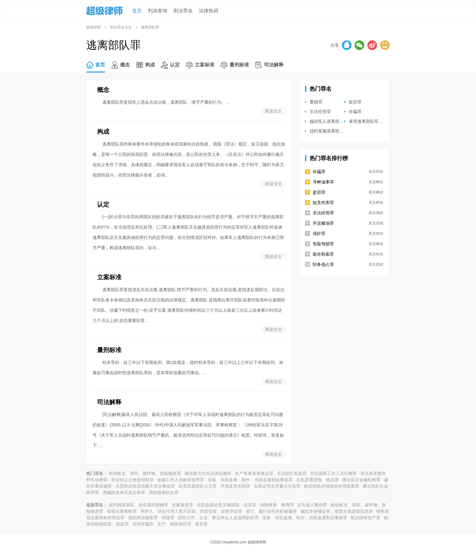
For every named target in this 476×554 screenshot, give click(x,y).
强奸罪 (319, 233)
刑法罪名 (183, 10)
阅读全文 (273, 111)
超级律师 (93, 27)
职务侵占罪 (323, 264)
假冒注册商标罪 (122, 511)
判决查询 (157, 10)
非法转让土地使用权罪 (132, 479)
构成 (150, 64)
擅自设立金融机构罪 (361, 479)
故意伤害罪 (323, 202)
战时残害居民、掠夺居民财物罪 (138, 504)
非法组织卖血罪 (292, 473)
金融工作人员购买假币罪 (180, 479)
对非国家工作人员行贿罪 (333, 473)
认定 (175, 64)
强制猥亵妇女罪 (163, 492)
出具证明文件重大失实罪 (277, 486)
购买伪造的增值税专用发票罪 (331, 486)
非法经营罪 (320, 111)
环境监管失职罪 (235, 486)
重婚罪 (316, 101)
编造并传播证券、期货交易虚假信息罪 (337, 511)
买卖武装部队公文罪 (197, 486)
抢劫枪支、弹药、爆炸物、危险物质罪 (145, 473)
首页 (137, 10)
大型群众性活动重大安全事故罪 (145, 486)
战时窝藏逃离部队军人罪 (333, 131)
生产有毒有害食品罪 (254, 473)
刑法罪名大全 (121, 27)
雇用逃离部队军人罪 (368, 121)
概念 (125, 64)
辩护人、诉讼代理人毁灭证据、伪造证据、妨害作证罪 (191, 511)
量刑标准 (239, 64)
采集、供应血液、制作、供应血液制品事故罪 (250, 479)
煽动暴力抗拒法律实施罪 (208, 473)
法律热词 (208, 10)
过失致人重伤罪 (312, 504)
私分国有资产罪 (365, 517)
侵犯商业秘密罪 (143, 517)
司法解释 (274, 64)
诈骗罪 (355, 111)
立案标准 (204, 64)
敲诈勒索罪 (323, 254)
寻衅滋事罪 (323, 182)
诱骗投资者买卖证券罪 (124, 492)
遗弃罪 (201, 524)
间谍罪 (168, 517)
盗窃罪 (355, 101)
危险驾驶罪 (323, 243)
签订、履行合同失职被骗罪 (271, 511)
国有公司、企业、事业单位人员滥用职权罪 (218, 517)
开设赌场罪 (323, 223)
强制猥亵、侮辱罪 (277, 504)
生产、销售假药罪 (174, 524)
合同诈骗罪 (143, 524)
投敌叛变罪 (182, 504)
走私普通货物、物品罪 (317, 479)
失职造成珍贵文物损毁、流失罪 (226, 504)
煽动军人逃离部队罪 (329, 121)
